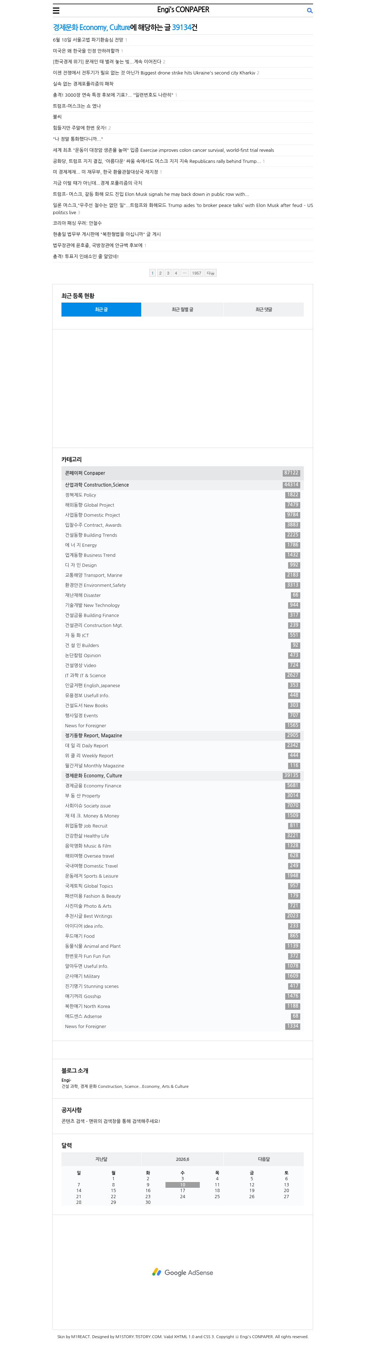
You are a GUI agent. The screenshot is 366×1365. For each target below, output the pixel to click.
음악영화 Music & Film (182, 846)
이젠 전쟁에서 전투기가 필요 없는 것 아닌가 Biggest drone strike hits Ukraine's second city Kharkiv (154, 73)
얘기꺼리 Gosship (182, 996)
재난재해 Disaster (182, 595)
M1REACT (80, 1337)
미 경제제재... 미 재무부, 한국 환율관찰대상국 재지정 (105, 172)
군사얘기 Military (182, 976)
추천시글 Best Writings (182, 916)
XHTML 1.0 (184, 1337)
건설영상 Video (182, 665)
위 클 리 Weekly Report (182, 756)
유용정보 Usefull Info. (182, 696)
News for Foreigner (182, 726)
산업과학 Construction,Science (182, 485)
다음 (210, 273)
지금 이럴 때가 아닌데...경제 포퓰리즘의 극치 (97, 183)
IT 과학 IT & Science (182, 675)
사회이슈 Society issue (182, 806)
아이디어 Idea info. (182, 926)
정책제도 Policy (182, 495)
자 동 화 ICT (182, 635)
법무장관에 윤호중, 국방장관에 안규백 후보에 (98, 245)
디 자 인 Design (182, 565)
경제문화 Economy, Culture (182, 776)
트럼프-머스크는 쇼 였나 (77, 106)
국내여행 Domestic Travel (182, 866)
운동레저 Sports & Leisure (182, 876)
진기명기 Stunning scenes (182, 986)
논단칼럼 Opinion (182, 655)
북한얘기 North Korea (182, 1006)
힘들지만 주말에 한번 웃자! (80, 128)
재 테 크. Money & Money (182, 816)
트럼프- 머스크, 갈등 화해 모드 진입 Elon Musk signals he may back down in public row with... (151, 194)
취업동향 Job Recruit (182, 826)
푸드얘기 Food (182, 936)
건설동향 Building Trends (182, 535)
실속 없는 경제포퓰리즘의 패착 (83, 84)
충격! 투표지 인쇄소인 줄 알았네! (86, 256)
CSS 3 (208, 1337)
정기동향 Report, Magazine (182, 736)
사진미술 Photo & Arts (182, 906)
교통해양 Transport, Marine (182, 575)
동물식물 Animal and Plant (182, 946)
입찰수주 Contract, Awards (182, 525)
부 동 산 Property (182, 796)
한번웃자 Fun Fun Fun (182, 956)
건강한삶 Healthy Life (182, 836)
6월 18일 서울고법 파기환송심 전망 (88, 40)
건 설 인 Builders (182, 645)
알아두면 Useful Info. (182, 966)
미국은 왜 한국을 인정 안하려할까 (86, 51)
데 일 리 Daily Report (182, 746)
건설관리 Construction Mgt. (182, 625)
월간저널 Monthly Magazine (182, 766)
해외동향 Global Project (182, 505)
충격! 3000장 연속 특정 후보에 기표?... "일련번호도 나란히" (113, 95)
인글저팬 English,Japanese (182, 685)
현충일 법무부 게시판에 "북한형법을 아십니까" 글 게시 (107, 234)
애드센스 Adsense (182, 1016)
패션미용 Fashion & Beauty (182, 896)
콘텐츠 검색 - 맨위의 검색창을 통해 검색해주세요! (110, 1121)
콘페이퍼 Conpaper (182, 473)
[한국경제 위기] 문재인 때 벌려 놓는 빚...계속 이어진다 (107, 61)
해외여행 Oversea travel (182, 856)
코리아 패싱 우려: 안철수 (77, 223)
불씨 (57, 117)
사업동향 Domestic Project (182, 515)
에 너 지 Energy (182, 545)
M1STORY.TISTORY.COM (138, 1337)
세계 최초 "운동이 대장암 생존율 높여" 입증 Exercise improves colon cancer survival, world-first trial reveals (163, 150)
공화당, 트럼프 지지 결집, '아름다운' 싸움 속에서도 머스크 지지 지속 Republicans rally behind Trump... (157, 161)
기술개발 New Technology (182, 605)
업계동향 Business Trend (182, 555)
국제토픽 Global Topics (182, 886)
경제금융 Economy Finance (182, 786)
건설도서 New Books (182, 706)
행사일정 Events (182, 716)
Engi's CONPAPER (183, 9)
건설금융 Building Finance (182, 615)
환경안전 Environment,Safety (182, 585)
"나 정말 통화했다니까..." (78, 139)
